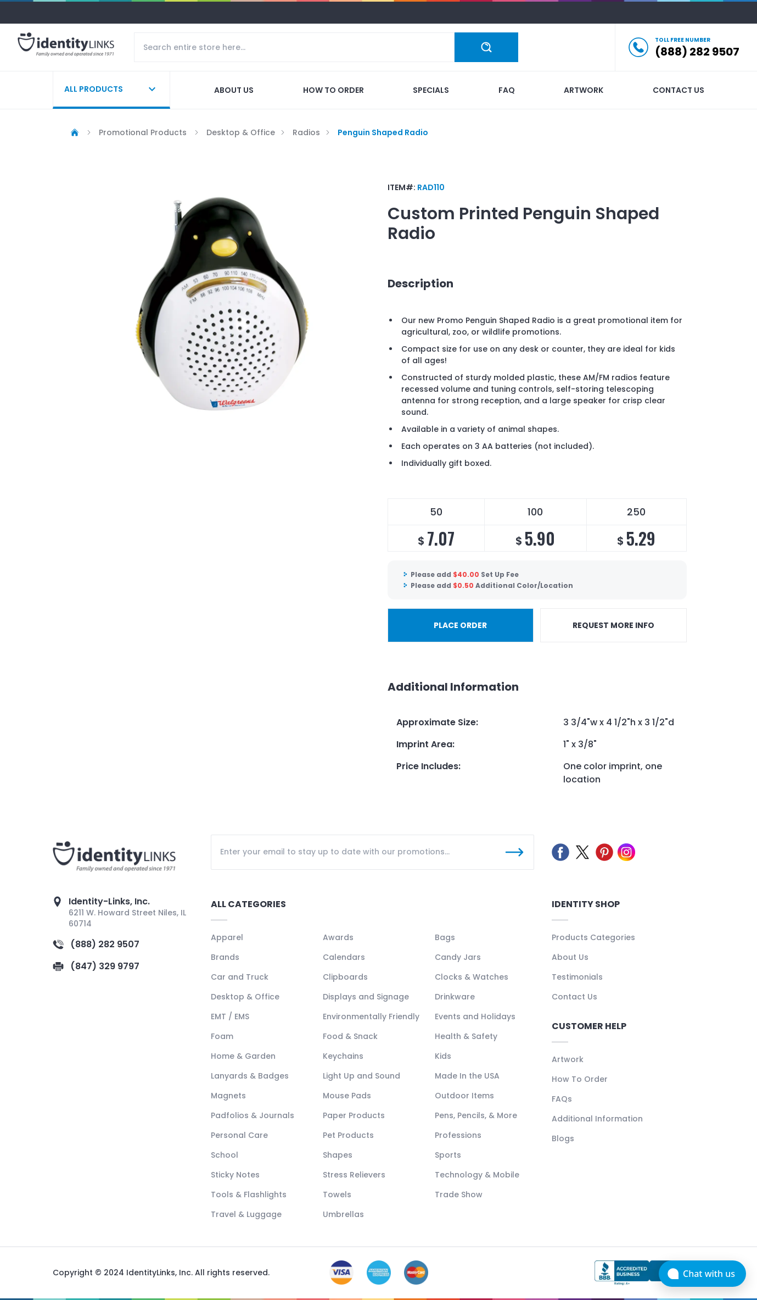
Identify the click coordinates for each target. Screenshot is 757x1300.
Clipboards (345, 976)
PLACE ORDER (460, 625)
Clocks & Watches (471, 976)
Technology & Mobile (477, 1174)
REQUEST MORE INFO (613, 625)
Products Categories (593, 937)
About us (234, 90)
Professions (458, 1135)
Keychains (343, 1056)
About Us (570, 957)
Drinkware (455, 996)
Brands (225, 957)
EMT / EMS (230, 1016)
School (224, 1154)
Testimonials (577, 976)
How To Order (580, 1079)
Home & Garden (243, 1056)
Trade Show (459, 1194)
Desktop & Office (245, 996)
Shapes (337, 1154)
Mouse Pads (347, 1095)
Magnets (228, 1095)
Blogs (563, 1138)
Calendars (344, 957)
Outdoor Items (464, 1095)
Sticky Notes (235, 1174)
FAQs (562, 1098)
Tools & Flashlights (249, 1194)
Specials (431, 90)
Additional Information (597, 1118)
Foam (222, 1036)
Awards (338, 937)
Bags (445, 937)
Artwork (583, 90)
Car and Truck (239, 976)
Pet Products (348, 1135)
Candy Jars (458, 957)
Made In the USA (467, 1075)
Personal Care (239, 1135)
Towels (337, 1194)
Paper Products (354, 1115)
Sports (448, 1154)
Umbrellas (343, 1214)
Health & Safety (466, 1036)
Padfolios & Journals (252, 1115)
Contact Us (574, 996)
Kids (443, 1056)
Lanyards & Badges (250, 1075)
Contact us (678, 90)
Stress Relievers (354, 1174)
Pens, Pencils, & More (476, 1115)
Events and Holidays (475, 1016)
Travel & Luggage (246, 1214)
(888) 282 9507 (104, 944)
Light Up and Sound (361, 1075)
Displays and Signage (366, 996)
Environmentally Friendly (371, 1016)
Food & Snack (350, 1036)
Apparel (227, 937)
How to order (333, 90)
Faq (506, 90)
